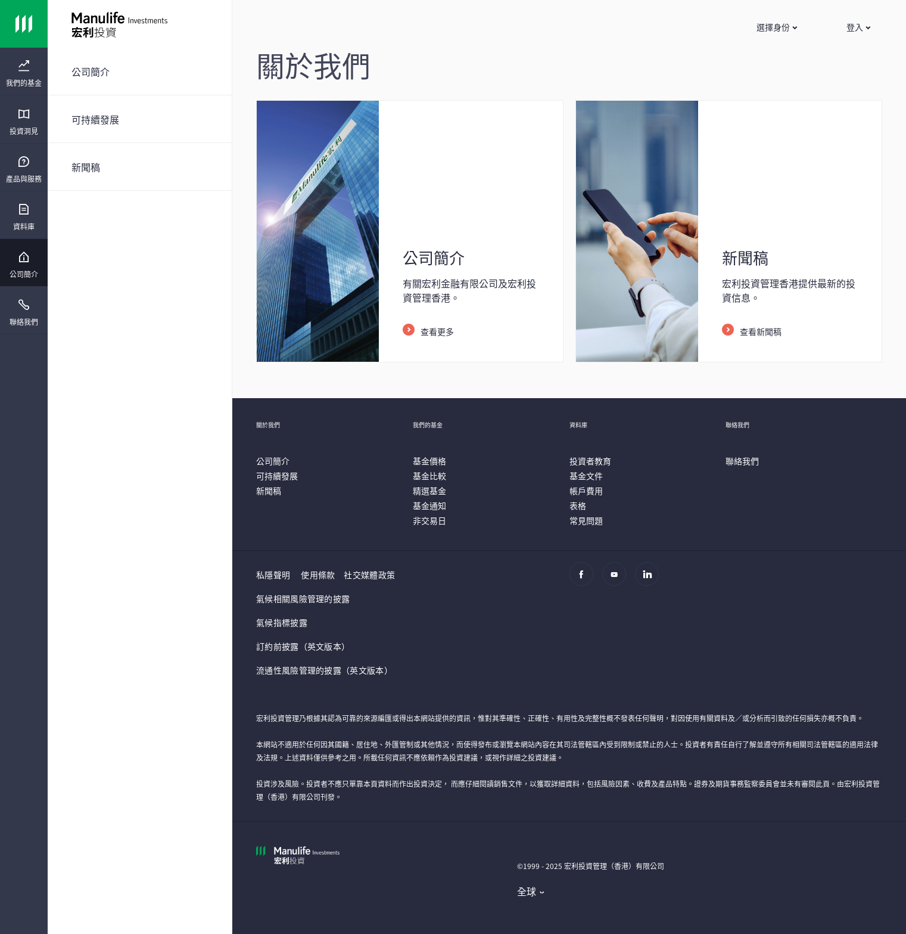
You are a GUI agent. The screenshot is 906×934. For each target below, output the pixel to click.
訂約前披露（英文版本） (303, 646)
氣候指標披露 (281, 622)
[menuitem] (24, 74)
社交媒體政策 (369, 575)
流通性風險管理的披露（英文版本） (324, 670)
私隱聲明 (273, 575)
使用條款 (318, 575)
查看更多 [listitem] (437, 331)
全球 (527, 891)
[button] (776, 27)
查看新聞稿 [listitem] (761, 331)
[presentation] (24, 71)
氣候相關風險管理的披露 (303, 598)
